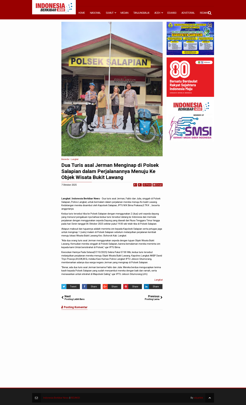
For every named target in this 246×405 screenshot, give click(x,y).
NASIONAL (95, 12)
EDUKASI (171, 12)
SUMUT (109, 12)
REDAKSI (204, 12)
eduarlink (198, 397)
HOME (81, 12)
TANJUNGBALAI (141, 12)
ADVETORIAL (188, 12)
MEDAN (124, 12)
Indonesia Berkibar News (56, 397)
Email (157, 184)
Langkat (158, 279)
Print (147, 184)
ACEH (157, 12)
